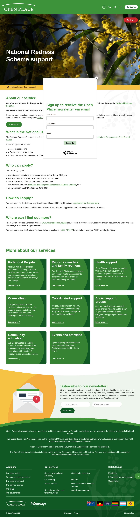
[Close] (96, 78)
